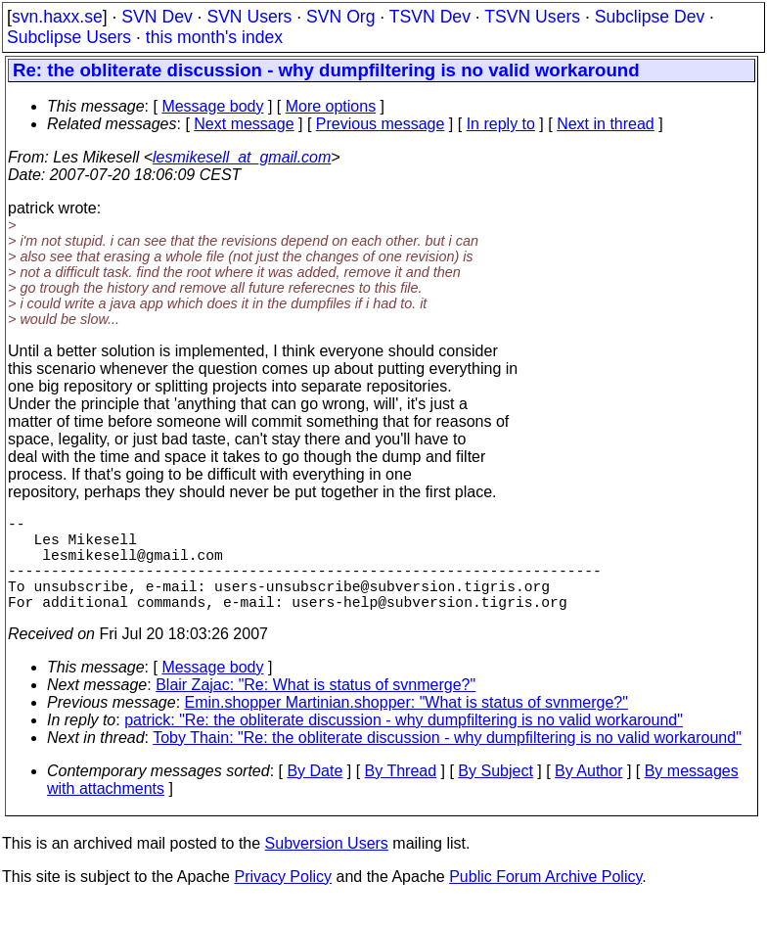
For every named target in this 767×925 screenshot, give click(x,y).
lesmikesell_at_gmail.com (242, 157)
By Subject (495, 794)
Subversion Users (326, 866)
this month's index (214, 37)
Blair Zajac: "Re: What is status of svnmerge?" (315, 708)
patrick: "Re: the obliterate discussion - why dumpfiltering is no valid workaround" (403, 743)
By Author (588, 794)
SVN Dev (156, 16)
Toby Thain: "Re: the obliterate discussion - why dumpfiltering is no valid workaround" (447, 761)
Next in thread (605, 124)
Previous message (380, 124)
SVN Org (340, 16)
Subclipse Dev (649, 16)
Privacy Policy (283, 900)
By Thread (401, 794)
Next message (243, 124)
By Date (314, 794)
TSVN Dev (430, 16)
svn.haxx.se (57, 16)
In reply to (501, 124)
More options (331, 106)
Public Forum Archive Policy (545, 900)
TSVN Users (532, 16)
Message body (212, 106)
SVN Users (249, 16)
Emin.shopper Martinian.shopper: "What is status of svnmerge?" (406, 725)
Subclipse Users (69, 37)
